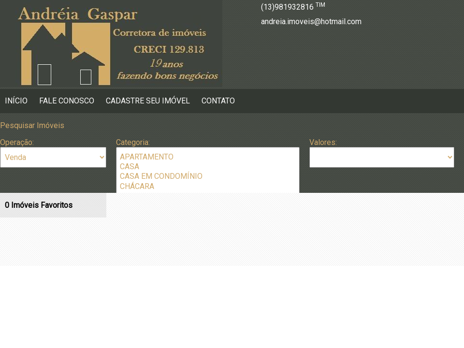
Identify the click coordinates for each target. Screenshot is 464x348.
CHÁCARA (208, 186)
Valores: (323, 142)
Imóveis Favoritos (38, 205)
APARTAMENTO (208, 157)
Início (16, 100)
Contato (218, 100)
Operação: (17, 142)
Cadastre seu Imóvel (148, 100)
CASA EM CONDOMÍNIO (208, 176)
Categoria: (133, 142)
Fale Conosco (66, 100)
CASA (208, 167)
